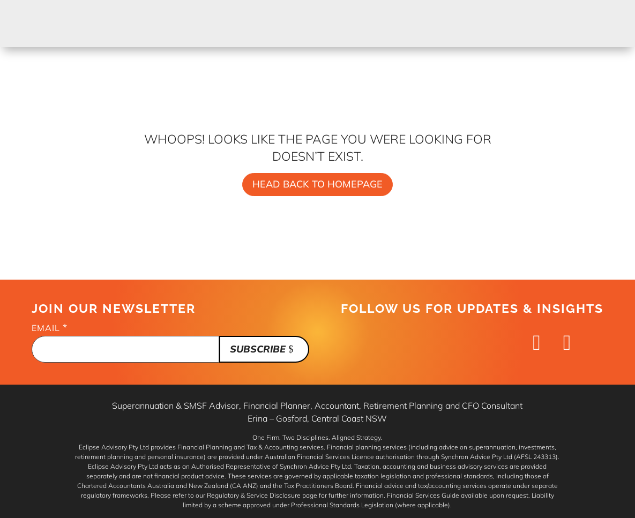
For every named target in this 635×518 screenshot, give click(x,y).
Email (50, 328)
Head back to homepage (317, 184)
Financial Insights (394, 23)
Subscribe (258, 349)
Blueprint (331, 16)
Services (272, 16)
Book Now (575, 23)
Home (223, 16)
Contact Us (516, 23)
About (465, 16)
